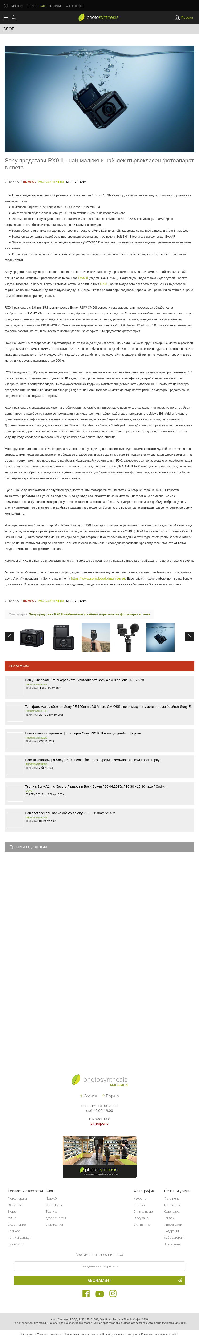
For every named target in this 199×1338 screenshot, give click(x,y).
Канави (169, 1218)
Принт (32, 6)
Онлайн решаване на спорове (120, 1334)
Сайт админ (27, 1334)
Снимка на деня (145, 1211)
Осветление (17, 1224)
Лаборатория (173, 1237)
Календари (172, 1211)
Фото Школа (55, 1205)
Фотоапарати (17, 1198)
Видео (12, 1211)
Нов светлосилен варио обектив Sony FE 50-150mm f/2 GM (70, 813)
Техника (13, 181)
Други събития (56, 1218)
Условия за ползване (49, 1334)
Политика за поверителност (82, 1334)
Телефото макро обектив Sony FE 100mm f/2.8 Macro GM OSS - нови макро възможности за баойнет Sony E (108, 707)
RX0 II (83, 278)
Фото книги (172, 1205)
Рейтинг (140, 1205)
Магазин (17, 6)
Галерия (56, 6)
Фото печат (172, 1198)
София (30, 791)
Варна (110, 1096)
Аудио (12, 1218)
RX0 (103, 284)
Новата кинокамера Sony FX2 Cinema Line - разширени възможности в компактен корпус (93, 760)
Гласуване (141, 1218)
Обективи (15, 1205)
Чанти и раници (19, 1237)
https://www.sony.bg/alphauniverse (98, 578)
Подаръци (171, 1231)
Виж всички (16, 1244)
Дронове (14, 1231)
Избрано (140, 1198)
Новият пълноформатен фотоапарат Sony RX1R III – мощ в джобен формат (83, 733)
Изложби (52, 1198)
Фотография (75, 6)
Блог (43, 6)
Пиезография (173, 1224)
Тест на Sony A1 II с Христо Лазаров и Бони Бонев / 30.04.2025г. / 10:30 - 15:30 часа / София (95, 786)
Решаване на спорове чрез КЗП (160, 1334)
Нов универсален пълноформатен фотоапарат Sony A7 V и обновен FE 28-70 (84, 680)
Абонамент (135, 1280)
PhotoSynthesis (51, 181)
